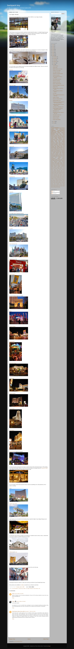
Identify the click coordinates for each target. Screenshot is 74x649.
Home (29, 639)
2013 (53, 47)
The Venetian (11, 408)
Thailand (63, 141)
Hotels (24, 588)
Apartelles (60, 172)
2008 (53, 55)
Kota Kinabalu (58, 157)
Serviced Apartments (58, 182)
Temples (55, 138)
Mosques (63, 179)
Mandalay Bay (12, 176)
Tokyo (55, 184)
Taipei (64, 142)
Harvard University (56, 75)
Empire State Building (57, 119)
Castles (55, 169)
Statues (64, 183)
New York (58, 149)
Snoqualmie (58, 171)
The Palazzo (11, 430)
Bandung (63, 172)
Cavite (58, 162)
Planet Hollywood (12, 115)
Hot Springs (55, 178)
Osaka (62, 149)
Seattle (57, 142)
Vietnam (63, 161)
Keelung (60, 169)
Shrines (52, 183)
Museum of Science (56, 80)
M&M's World (11, 274)
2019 (53, 44)
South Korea (57, 160)
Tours (64, 138)
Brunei (64, 168)
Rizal (59, 181)
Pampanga (60, 180)
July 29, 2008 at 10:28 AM (20, 601)
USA (39, 588)
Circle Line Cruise (56, 116)
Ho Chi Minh (63, 156)
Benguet (54, 156)
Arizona (64, 167)
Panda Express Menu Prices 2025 (18, 611)
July (54, 64)
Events (63, 137)
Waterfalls (60, 147)
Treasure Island (12, 393)
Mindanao (57, 152)
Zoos (52, 156)
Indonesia (57, 151)
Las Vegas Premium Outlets (21, 567)
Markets (52, 141)
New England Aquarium (57, 79)
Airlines (52, 136)
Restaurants (62, 129)
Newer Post (12, 639)
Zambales (52, 172)
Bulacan (57, 173)
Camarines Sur (60, 173)
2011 (53, 50)
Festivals (54, 151)
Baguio (52, 168)
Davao (57, 156)
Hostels (52, 157)
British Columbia (53, 148)
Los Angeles (56, 179)
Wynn (10, 488)
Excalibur (11, 228)
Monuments (53, 142)
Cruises (59, 140)
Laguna (52, 170)
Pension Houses (58, 159)
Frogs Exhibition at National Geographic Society (58, 109)
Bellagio (10, 100)
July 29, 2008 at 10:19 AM (18, 593)
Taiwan (52, 138)
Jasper (13, 601)
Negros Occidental (56, 180)
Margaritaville (11, 341)
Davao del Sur (53, 163)
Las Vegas (28, 588)
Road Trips (57, 141)
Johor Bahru (59, 178)
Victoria (60, 161)
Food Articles (62, 127)
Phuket (52, 181)
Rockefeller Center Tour (57, 114)
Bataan (56, 168)
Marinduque (58, 170)
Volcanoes (52, 162)
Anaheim (54, 167)
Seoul (64, 159)
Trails (57, 147)
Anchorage (58, 167)
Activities (55, 172)
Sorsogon (57, 183)
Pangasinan (53, 159)
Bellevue (61, 168)
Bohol (52, 145)
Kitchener (63, 169)
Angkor (61, 167)
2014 (53, 46)
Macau (64, 157)
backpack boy (13, 5)
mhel (13, 593)
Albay (58, 172)
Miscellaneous (53, 158)
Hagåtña (52, 178)
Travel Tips (58, 184)
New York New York (13, 243)
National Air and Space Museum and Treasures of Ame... (58, 102)
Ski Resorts (55, 171)
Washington (60, 137)
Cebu (52, 151)
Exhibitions (58, 163)
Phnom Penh (63, 170)
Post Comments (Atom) (18, 641)
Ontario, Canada (56, 97)
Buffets (52, 169)
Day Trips (62, 134)
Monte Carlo (11, 146)
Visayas (55, 137)
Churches (59, 136)
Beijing (59, 168)
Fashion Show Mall (13, 503)
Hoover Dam (55, 67)
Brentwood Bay (53, 173)
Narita (52, 180)
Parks (58, 135)
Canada (55, 140)
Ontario (63, 148)
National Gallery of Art (57, 100)
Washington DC (58, 150)
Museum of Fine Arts (56, 82)
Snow (55, 183)
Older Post (45, 639)
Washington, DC (56, 110)
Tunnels (64, 184)
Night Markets (62, 152)
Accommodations (15, 588)
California (58, 148)
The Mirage (11, 378)
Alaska (52, 167)
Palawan (63, 158)
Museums (52, 135)
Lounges (63, 140)
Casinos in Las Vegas (57, 70)
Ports (62, 159)
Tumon (61, 184)
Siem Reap (53, 160)
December (55, 56)
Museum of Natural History (57, 98)
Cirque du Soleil (44, 468)
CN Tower (54, 93)
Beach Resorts (61, 132)
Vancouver (55, 161)
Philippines (53, 130)
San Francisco (62, 181)
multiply (22, 584)
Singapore (60, 138)
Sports (61, 183)
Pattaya (64, 180)
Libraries (55, 170)
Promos (54, 181)
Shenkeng (63, 182)
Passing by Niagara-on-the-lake (58, 85)
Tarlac (64, 171)
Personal (60, 139)
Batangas (63, 150)
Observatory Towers (54, 139)
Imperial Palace (18, 49)
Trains (55, 150)
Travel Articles (35, 588)
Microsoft (55, 136)
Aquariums (52, 149)
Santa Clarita (53, 182)
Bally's (10, 311)
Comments (54, 193)
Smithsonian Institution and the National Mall (58, 105)
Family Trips (21, 588)
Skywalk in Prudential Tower (58, 73)
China (56, 135)
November (55, 58)
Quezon (52, 171)
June (54, 121)
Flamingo (11, 69)
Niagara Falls (55, 86)
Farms (57, 169)
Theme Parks (62, 135)
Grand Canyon (55, 65)
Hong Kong (62, 146)
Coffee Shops (62, 162)
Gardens (59, 156)
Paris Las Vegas (12, 85)
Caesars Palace (12, 326)
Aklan (56, 162)
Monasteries (60, 179)
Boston (64, 147)
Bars (54, 168)
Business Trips (54, 134)
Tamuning (52, 184)
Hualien (61, 163)
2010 (53, 52)
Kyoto (62, 178)
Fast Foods (56, 131)
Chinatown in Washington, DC (58, 106)
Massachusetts (53, 147)
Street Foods (56, 145)
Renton (57, 181)
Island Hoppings (62, 151)
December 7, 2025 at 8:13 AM (30, 611)
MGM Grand (11, 161)
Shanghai (60, 142)
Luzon (63, 131)
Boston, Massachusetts (57, 83)
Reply (13, 597)
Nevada (31, 588)
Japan (61, 148)
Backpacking (53, 132)
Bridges (58, 146)
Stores (60, 160)
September (55, 61)
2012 (53, 49)
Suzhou (62, 171)
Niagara (58, 158)
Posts (53, 191)
